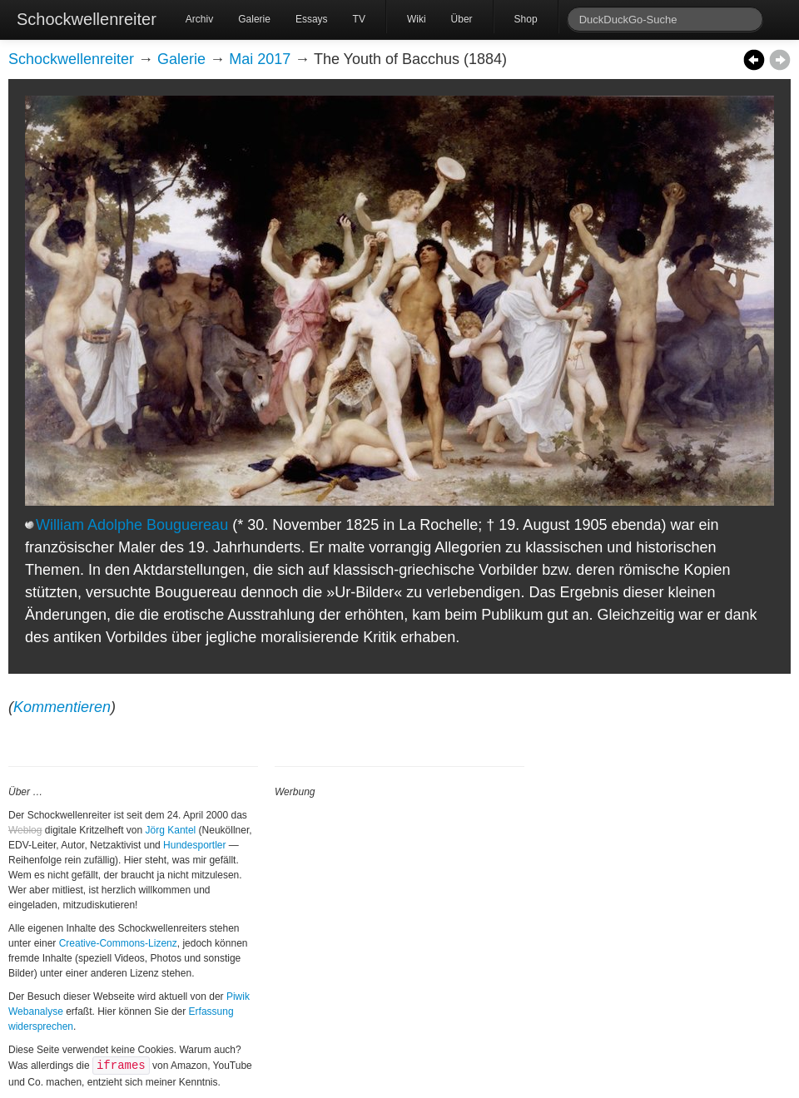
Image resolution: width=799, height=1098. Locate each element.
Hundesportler (194, 845)
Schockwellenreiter (86, 19)
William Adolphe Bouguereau (132, 525)
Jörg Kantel (171, 830)
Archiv (199, 19)
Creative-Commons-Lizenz (118, 943)
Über (462, 19)
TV (359, 19)
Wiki (416, 19)
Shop (526, 19)
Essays (311, 19)
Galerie (254, 19)
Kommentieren (62, 707)
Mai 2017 (259, 59)
